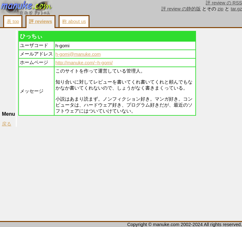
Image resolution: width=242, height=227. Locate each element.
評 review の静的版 (181, 8)
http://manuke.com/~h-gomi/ (84, 62)
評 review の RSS (224, 2)
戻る (6, 123)
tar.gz (236, 8)
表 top (13, 21)
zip (220, 8)
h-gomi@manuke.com (78, 54)
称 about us (74, 21)
